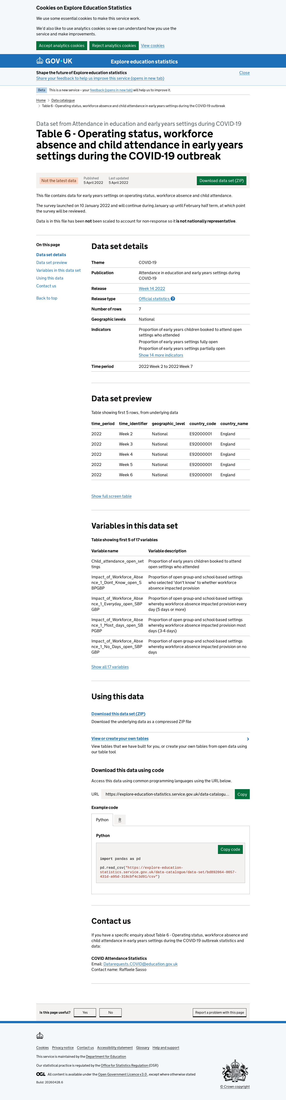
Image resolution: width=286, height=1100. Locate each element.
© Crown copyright (235, 1086)
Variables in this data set (58, 270)
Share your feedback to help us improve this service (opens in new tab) (100, 78)
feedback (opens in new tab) (111, 90)
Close (244, 72)
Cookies (42, 1047)
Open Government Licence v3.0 (122, 1074)
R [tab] (120, 819)
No (115, 1012)
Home (41, 100)
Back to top (46, 298)
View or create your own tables (120, 738)
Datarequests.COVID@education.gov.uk (140, 963)
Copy (242, 794)
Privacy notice (63, 1047)
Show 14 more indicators (161, 355)
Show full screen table (111, 496)
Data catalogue (63, 100)
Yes (89, 1012)
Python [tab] (102, 819)
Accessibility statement (115, 1047)
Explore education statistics (144, 61)
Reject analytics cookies (114, 45)
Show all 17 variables (110, 666)
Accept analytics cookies (62, 45)
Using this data (49, 278)
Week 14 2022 (152, 288)
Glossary (142, 1047)
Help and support (166, 1047)
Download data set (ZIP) (221, 180)
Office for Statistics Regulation (125, 1065)
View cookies (153, 45)
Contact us (46, 285)
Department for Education (106, 1056)
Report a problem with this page (219, 1012)
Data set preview (51, 262)
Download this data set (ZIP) (118, 713)
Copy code (230, 849)
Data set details (51, 254)
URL (95, 794)
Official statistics (157, 298)
